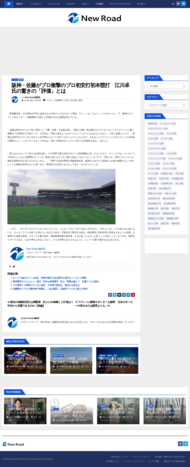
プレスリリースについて (120, 4)
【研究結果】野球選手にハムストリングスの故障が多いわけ (24, 362)
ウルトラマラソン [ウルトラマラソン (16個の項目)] (157, 129)
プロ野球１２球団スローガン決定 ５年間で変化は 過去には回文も (46, 285)
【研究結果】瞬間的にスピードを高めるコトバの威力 (24, 412)
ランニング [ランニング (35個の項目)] (169, 168)
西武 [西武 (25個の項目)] (165, 223)
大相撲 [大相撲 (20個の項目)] (153, 183)
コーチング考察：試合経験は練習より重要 (70, 360)
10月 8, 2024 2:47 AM (65, 420)
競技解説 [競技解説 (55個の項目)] (172, 218)
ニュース (15, 79)
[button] (173, 4)
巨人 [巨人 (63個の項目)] (179, 183)
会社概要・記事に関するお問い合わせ (170, 457)
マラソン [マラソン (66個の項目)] (154, 163)
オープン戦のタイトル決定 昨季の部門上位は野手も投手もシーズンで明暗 (49, 278)
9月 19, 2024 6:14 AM (158, 417)
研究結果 (10, 355)
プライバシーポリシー (141, 457)
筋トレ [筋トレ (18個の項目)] (153, 223)
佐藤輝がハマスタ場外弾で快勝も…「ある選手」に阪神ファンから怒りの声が (50, 289)
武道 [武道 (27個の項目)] (175, 208)
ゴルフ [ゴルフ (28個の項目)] (153, 138)
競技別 (20, 4)
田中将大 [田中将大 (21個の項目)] (154, 213)
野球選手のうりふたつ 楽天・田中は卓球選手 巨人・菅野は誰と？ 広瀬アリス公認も (56, 281)
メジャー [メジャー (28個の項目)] (168, 163)
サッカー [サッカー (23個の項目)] (166, 138)
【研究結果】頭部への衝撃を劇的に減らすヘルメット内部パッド (163, 412)
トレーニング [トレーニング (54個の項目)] (156, 153)
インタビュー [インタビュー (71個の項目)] (167, 124)
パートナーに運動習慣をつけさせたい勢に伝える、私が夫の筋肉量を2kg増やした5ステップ (71, 417)
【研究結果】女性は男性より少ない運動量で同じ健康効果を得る (117, 412)
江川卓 (66, 100)
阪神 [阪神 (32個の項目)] (175, 223)
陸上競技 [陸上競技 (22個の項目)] (154, 228)
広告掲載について (113, 461)
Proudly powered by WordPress (14, 459)
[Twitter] (14, 266)
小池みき (81, 420)
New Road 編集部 (32, 97)
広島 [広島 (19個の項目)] (152, 188)
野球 (21, 79)
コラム (85, 4)
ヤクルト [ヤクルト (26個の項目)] (154, 168)
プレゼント (142, 4)
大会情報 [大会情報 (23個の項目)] (177, 178)
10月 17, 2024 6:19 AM (19, 417)
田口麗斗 (74, 100)
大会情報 (99, 4)
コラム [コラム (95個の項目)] (171, 134)
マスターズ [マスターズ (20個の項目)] (175, 158)
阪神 (81, 100)
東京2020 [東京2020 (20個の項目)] (169, 198)
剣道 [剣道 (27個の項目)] (152, 178)
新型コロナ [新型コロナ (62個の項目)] (155, 193)
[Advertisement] (95, 47)
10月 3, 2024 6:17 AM (111, 417)
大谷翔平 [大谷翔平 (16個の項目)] (166, 183)
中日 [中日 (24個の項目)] (179, 173)
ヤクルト (50, 100)
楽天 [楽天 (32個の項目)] (165, 208)
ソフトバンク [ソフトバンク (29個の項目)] (156, 143)
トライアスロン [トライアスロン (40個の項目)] (156, 148)
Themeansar (48, 459)
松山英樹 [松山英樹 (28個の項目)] (169, 203)
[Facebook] (10, 266)
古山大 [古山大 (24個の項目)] (164, 178)
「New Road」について (119, 457)
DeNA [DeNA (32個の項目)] (152, 124)
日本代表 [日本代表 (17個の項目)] (154, 198)
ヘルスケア (70, 4)
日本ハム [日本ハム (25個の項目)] (170, 193)
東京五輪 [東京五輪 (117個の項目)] (154, 203)
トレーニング (54, 4)
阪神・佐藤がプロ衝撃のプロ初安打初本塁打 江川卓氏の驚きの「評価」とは (70, 88)
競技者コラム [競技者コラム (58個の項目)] (156, 218)
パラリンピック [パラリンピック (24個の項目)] (156, 158)
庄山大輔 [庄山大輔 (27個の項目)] (165, 188)
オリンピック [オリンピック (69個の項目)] (156, 134)
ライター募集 (154, 461)
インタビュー (36, 4)
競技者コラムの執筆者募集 (174, 461)
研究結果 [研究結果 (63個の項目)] (168, 213)
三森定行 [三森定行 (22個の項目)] (166, 173)
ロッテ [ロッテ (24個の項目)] (153, 173)
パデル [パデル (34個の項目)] (171, 153)
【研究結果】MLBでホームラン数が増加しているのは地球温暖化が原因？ (116, 362)
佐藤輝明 (59, 100)
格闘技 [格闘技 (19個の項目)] (153, 208)
